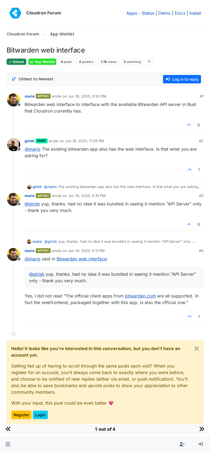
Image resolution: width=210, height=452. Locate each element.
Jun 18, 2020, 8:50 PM (87, 96)
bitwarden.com (140, 296)
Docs (180, 13)
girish (29, 141)
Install (195, 13)
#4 (201, 250)
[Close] (196, 348)
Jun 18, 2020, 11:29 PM (84, 141)
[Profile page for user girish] (13, 144)
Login (40, 414)
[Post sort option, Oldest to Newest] (32, 79)
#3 (201, 195)
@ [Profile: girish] (32, 204)
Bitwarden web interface (82, 259)
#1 (201, 96)
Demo (164, 13)
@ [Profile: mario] (32, 149)
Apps (131, 13)
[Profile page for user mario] (13, 100)
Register (21, 414)
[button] (7, 444)
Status (148, 13)
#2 (201, 141)
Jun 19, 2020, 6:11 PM (86, 250)
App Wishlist (42, 62)
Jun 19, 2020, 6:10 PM (87, 195)
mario (30, 96)
